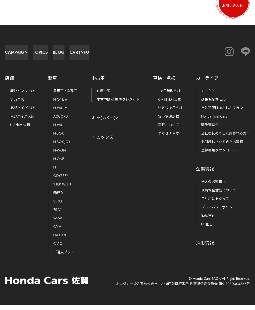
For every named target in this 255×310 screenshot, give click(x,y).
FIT (55, 172)
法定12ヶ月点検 (170, 112)
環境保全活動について (218, 195)
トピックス (102, 142)
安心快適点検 (168, 121)
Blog (139, 55)
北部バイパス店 (22, 112)
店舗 (9, 83)
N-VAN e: (60, 112)
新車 (52, 83)
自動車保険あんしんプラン (222, 112)
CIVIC (57, 248)
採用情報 (205, 248)
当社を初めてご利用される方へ (225, 138)
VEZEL (58, 206)
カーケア (208, 95)
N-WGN (59, 155)
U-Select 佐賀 (20, 129)
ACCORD (60, 121)
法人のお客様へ (213, 186)
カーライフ (207, 83)
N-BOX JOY (61, 146)
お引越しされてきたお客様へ (224, 146)
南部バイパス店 (22, 121)
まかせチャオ (168, 138)
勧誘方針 (208, 220)
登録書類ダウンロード (218, 155)
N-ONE (58, 163)
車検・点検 (164, 83)
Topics (84, 55)
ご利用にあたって (215, 203)
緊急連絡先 (210, 129)
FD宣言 (206, 229)
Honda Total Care (214, 121)
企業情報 (205, 174)
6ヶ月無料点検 (169, 104)
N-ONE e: (60, 104)
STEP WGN (62, 189)
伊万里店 (17, 104)
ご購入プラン (63, 257)
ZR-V (57, 214)
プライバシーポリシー (218, 212)
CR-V (57, 231)
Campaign (30, 55)
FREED (58, 197)
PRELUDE (60, 240)
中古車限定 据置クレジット (118, 104)
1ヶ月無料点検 (169, 95)
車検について (168, 129)
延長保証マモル (213, 104)
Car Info (194, 55)
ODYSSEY (60, 180)
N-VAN (58, 129)
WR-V (57, 223)
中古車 (98, 83)
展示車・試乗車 (65, 95)
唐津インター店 (22, 95)
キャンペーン (104, 123)
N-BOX (58, 138)
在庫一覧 (104, 95)
